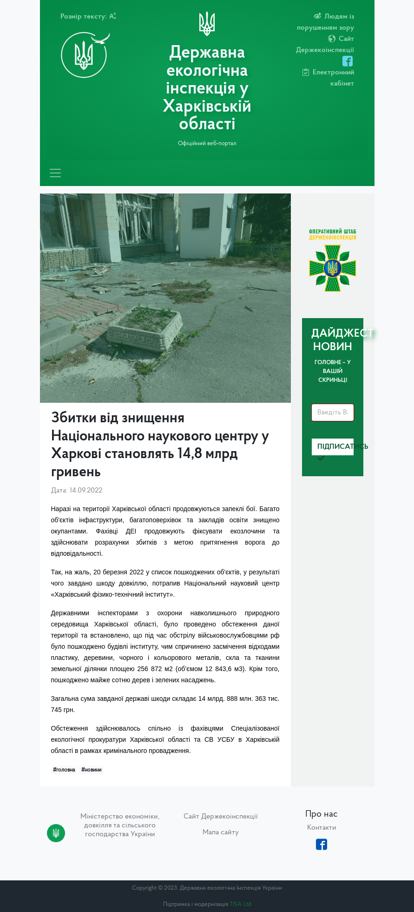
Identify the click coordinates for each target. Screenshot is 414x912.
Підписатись (335, 449)
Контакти (321, 828)
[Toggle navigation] (55, 173)
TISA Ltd (240, 904)
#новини (91, 770)
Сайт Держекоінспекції (221, 816)
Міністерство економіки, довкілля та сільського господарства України (120, 825)
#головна (64, 770)
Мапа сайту (221, 832)
